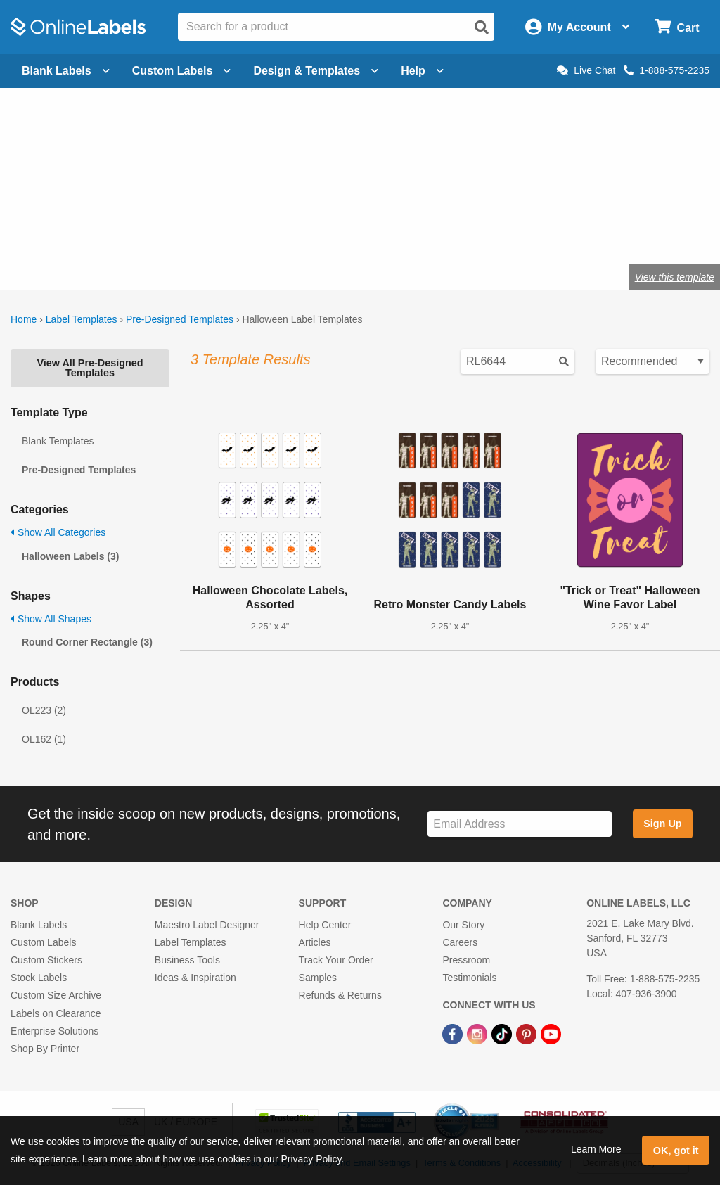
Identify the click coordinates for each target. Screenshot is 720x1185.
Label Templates (81, 319)
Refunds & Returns (340, 995)
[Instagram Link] (478, 1033)
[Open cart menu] (676, 27)
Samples (318, 977)
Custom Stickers (46, 960)
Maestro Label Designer (207, 924)
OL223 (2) (44, 710)
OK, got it (676, 1150)
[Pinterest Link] (527, 1033)
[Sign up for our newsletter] (520, 824)
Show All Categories (58, 532)
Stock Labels (39, 977)
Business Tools (187, 960)
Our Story (463, 924)
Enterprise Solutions (54, 1031)
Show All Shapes (51, 618)
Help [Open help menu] (422, 71)
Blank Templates (58, 441)
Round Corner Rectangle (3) (87, 642)
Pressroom (466, 960)
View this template (674, 277)
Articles (315, 942)
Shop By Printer (45, 1048)
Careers (459, 942)
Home (24, 319)
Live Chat (586, 70)
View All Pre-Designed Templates (90, 367)
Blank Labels (39, 924)
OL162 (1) (44, 739)
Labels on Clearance (56, 1013)
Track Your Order (336, 960)
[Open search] (481, 27)
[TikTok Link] (503, 1033)
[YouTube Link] (551, 1033)
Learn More (596, 1149)
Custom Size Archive (56, 995)
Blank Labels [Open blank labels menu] (66, 71)
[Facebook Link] (453, 1033)
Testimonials (469, 977)
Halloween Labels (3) (70, 556)
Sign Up (662, 823)
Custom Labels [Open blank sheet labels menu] (181, 71)
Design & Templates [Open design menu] (315, 71)
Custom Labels (43, 942)
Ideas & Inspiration (195, 977)
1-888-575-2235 (666, 70)
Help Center (325, 924)
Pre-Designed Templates (179, 319)
